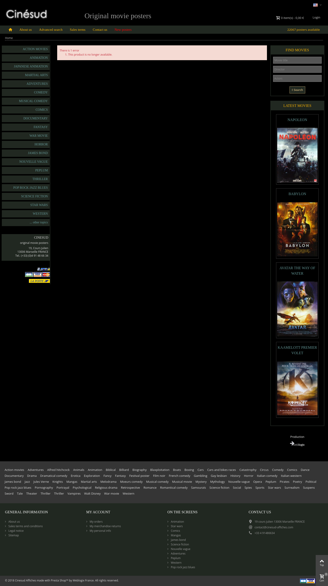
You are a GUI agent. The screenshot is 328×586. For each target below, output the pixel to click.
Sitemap (13, 535)
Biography (139, 470)
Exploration (92, 476)
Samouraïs (198, 487)
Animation (39, 57)
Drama (32, 476)
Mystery (201, 482)
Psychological (82, 487)
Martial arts (36, 75)
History (235, 476)
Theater (31, 493)
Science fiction (34, 196)
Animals (78, 470)
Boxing (189, 470)
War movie (38, 135)
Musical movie (182, 482)
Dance (305, 470)
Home (9, 38)
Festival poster (139, 476)
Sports (259, 487)
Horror (41, 144)
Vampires (74, 493)
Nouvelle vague (33, 161)
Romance (150, 487)
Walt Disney (92, 493)
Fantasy (40, 127)
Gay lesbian (219, 476)
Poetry (297, 482)
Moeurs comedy (131, 482)
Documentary (35, 118)
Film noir (159, 476)
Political (310, 482)
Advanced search (51, 29)
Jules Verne (41, 482)
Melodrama (108, 482)
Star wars (39, 205)
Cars (200, 470)
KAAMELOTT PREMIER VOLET (297, 350)
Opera (257, 482)
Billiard (124, 470)
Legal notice (16, 531)
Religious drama (106, 487)
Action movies (35, 49)
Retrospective (130, 487)
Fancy (107, 476)
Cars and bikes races (221, 470)
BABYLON (297, 194)
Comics (42, 109)
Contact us (100, 29)
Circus (264, 470)
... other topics (39, 222)
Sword (9, 493)
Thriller (40, 179)
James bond (38, 153)
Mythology (217, 482)
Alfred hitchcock (58, 470)
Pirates (284, 482)
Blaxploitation (159, 470)
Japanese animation (31, 66)
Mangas (72, 482)
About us (25, 29)
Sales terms (77, 29)
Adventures (37, 83)
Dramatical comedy (53, 476)
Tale (20, 493)
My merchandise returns (105, 526)
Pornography (44, 487)
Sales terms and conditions (25, 526)
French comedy (179, 476)
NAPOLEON (297, 120)
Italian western (291, 476)
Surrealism (292, 487)
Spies (248, 487)
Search (297, 90)
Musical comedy (33, 101)
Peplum (41, 170)
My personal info (100, 531)
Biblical (111, 470)
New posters (123, 29)
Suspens (309, 487)
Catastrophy (247, 470)
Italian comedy (267, 476)
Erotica (75, 476)
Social (237, 487)
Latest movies (297, 106)
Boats (177, 470)
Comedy (41, 92)
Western (40, 213)
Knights (57, 482)
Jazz (27, 482)
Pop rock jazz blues (30, 187)
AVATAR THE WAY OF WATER (297, 270)
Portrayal (62, 487)
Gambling (200, 476)
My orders (96, 522)
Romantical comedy (174, 487)
